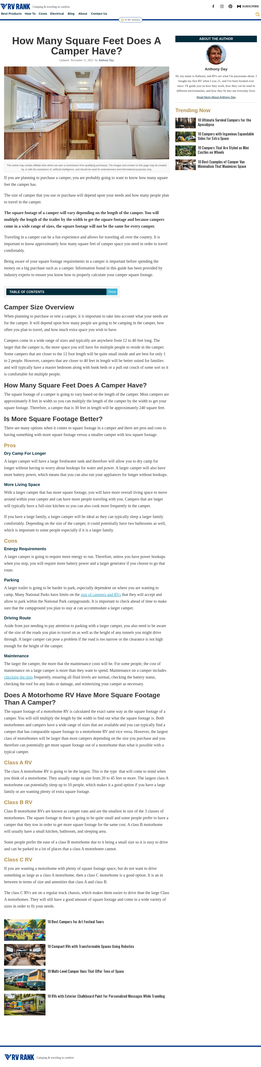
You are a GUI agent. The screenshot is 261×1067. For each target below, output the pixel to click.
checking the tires (18, 677)
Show (112, 291)
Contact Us (99, 13)
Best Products (11, 13)
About (82, 13)
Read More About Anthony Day (216, 97)
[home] (15, 6)
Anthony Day (106, 60)
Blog (71, 13)
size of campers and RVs (101, 594)
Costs (43, 13)
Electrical (57, 13)
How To (30, 13)
